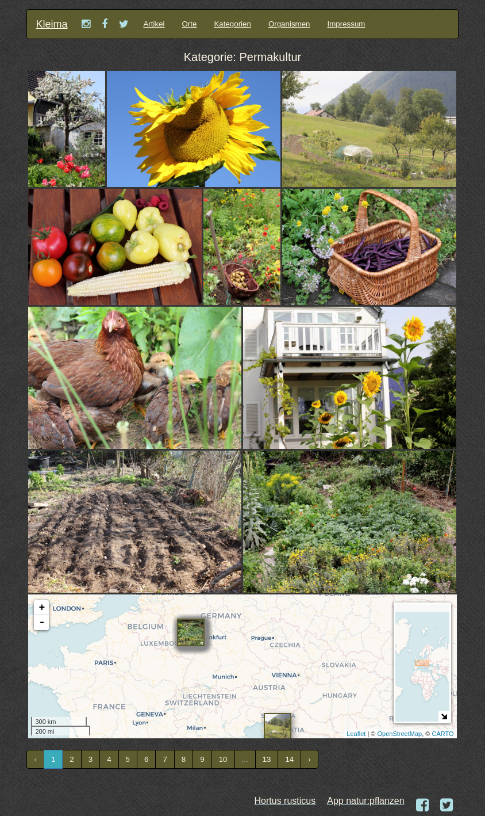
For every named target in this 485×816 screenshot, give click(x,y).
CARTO (442, 733)
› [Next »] (309, 759)
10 (223, 759)
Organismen (289, 24)
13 (267, 759)
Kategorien (232, 24)
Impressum (346, 24)
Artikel (153, 24)
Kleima (51, 24)
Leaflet (356, 733)
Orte (189, 24)
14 (289, 759)
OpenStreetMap (400, 733)
